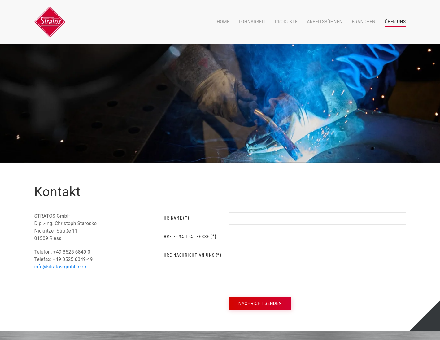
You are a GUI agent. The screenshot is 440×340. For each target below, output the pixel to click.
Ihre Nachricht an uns (191, 255)
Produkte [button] (286, 21)
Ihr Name (175, 217)
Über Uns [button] (395, 21)
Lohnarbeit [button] (252, 21)
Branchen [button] (363, 21)
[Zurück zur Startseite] (49, 21)
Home (223, 21)
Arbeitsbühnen (324, 21)
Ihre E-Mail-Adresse (189, 236)
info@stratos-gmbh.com (61, 267)
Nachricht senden (260, 303)
